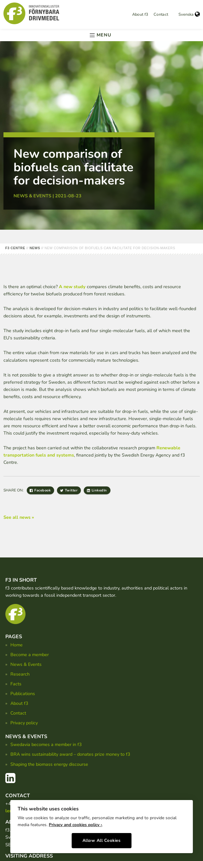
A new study (72, 286)
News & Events (26, 664)
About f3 (140, 14)
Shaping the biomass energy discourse (49, 764)
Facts (15, 684)
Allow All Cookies (101, 838)
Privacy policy (24, 723)
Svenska (189, 14)
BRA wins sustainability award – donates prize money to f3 (70, 754)
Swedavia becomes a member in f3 (46, 744)
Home (16, 645)
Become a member (29, 654)
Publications (22, 693)
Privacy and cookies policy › (75, 822)
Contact (161, 14)
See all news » (18, 517)
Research (20, 674)
